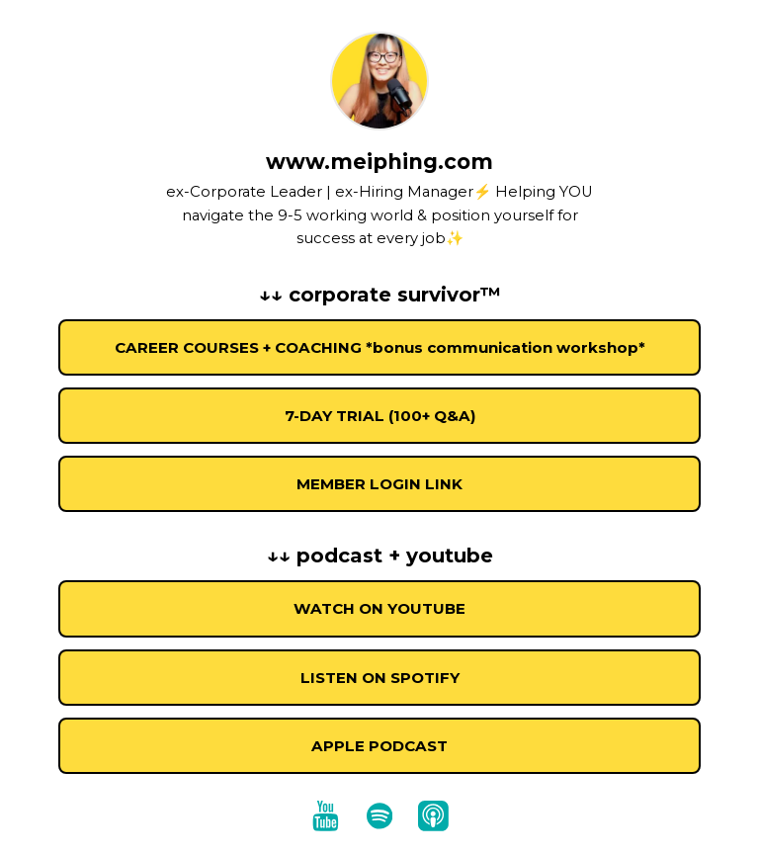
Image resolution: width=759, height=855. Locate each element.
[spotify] (379, 815)
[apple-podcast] (433, 815)
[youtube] (326, 815)
